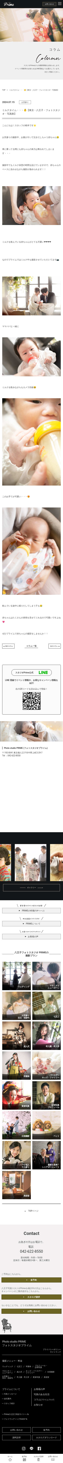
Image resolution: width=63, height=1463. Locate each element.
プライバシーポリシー (52, 1349)
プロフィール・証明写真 (41, 1366)
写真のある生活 (41, 1394)
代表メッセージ (10, 1394)
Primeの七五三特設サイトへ (15, 1414)
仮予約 (34, 1280)
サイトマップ (55, 1352)
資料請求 (16, 1437)
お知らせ (38, 1405)
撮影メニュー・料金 (12, 1361)
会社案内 (7, 1399)
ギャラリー (31, 888)
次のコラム (54, 646)
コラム (44, 1400)
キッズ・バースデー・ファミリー (35, 1372)
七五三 (19, 1366)
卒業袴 (28, 1366)
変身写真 (36, 1377)
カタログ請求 (33, 1297)
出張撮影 (51, 1372)
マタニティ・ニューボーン (7, 1372)
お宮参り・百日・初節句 (7, 1377)
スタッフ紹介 (9, 1403)
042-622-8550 (31, 1251)
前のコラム (9, 646)
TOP (3, 90)
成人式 (19, 1372)
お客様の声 (39, 1389)
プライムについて (11, 1389)
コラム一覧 (31, 646)
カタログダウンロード (46, 1437)
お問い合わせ (49, 4)
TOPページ (33, 1211)
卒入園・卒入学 (23, 1377)
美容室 (46, 1377)
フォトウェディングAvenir (14, 1419)
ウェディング (7, 1366)
